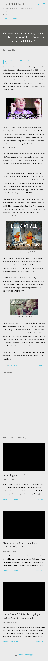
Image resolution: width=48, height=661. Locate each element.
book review (12, 365)
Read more (40, 499)
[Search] (38, 4)
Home (5, 18)
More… (15, 18)
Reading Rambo (14, 4)
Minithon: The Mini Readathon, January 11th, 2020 (20, 544)
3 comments (15, 570)
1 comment (15, 642)
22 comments (15, 499)
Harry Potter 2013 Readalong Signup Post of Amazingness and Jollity (22, 615)
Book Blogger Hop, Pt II (15, 475)
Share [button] (40, 365)
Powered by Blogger (24, 655)
